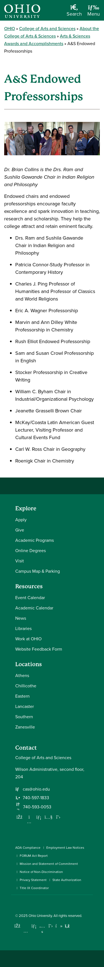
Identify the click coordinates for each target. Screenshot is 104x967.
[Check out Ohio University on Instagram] (25, 930)
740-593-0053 (37, 807)
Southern (24, 716)
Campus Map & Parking (37, 571)
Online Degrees (30, 550)
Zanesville (25, 727)
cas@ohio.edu (36, 789)
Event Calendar (30, 597)
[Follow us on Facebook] (19, 817)
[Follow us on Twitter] (58, 817)
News (20, 618)
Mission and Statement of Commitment (49, 863)
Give (19, 530)
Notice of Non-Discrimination (41, 871)
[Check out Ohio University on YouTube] (42, 929)
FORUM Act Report (34, 855)
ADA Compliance (27, 847)
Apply (21, 519)
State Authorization (66, 879)
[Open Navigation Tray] (93, 12)
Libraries (23, 628)
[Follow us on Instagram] (29, 821)
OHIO (9, 28)
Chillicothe (25, 686)
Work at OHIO (28, 639)
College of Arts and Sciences (47, 28)
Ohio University (40, 915)
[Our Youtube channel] (48, 817)
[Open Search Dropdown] (74, 12)
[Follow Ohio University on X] (50, 925)
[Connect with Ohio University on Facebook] (17, 925)
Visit (19, 561)
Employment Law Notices (65, 847)
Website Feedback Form (38, 649)
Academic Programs (34, 540)
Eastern (22, 696)
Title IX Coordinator (34, 887)
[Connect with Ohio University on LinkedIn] (34, 925)
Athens (22, 675)
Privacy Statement (33, 879)
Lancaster (24, 706)
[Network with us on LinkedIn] (39, 817)
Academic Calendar (34, 608)
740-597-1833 (36, 797)
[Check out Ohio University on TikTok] (58, 925)
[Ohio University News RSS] (67, 925)
